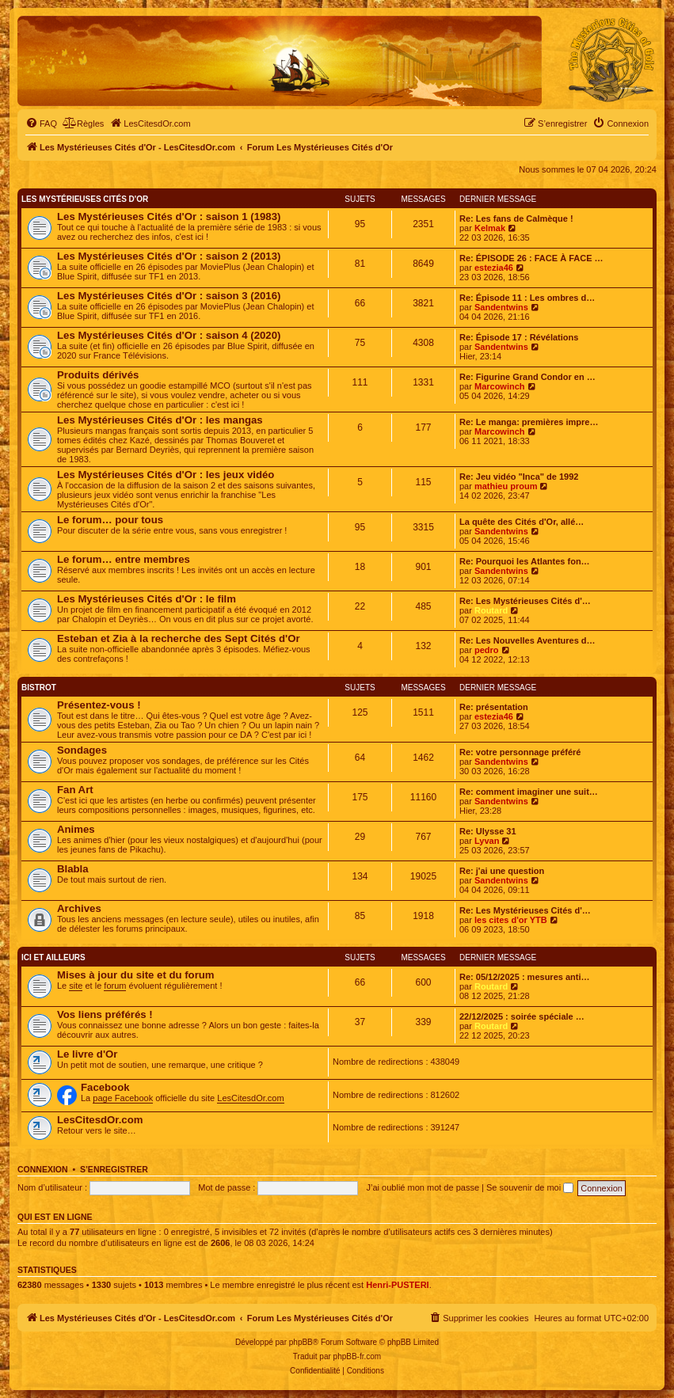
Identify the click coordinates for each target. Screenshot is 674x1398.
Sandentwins (501, 307)
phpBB (301, 1342)
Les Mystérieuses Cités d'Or (84, 199)
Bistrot (38, 687)
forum (115, 985)
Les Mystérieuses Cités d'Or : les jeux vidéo (165, 475)
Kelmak (489, 228)
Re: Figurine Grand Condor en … (527, 377)
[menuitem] (41, 123)
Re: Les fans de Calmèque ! (516, 218)
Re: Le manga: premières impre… (528, 422)
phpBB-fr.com (357, 1356)
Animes (76, 829)
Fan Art (75, 790)
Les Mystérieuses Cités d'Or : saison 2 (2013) (168, 256)
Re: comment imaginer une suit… (528, 791)
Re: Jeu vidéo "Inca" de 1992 (518, 476)
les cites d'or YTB (510, 920)
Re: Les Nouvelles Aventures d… (527, 640)
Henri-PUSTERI (397, 1285)
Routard (491, 610)
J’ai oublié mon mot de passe (423, 1187)
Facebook (105, 1087)
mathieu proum (505, 486)
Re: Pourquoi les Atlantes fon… (524, 561)
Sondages (82, 750)
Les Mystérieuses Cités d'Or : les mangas (160, 420)
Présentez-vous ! (99, 705)
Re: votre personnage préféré (520, 752)
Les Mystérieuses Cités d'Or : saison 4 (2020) (168, 335)
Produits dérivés (98, 375)
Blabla (73, 869)
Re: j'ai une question (501, 871)
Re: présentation (493, 707)
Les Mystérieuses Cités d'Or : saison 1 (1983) (168, 216)
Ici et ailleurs (53, 957)
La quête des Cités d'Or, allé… (521, 521)
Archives (79, 908)
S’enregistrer (114, 1169)
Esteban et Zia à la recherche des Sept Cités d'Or (178, 638)
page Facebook (123, 1098)
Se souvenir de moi (529, 1187)
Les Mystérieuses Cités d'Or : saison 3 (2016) (168, 296)
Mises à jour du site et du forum (136, 975)
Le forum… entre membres (123, 559)
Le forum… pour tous (110, 520)
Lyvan (486, 840)
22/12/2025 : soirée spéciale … (522, 1016)
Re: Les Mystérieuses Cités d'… (525, 601)
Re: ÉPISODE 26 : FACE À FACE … (531, 258)
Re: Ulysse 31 (487, 831)
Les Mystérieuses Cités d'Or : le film (146, 599)
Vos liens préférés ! (105, 1014)
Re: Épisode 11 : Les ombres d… (527, 297)
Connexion (42, 1169)
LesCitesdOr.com (250, 1098)
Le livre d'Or (87, 1054)
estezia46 (493, 267)
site (75, 985)
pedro (486, 650)
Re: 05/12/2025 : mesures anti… (524, 977)
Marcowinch (499, 386)
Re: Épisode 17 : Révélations (518, 337)
